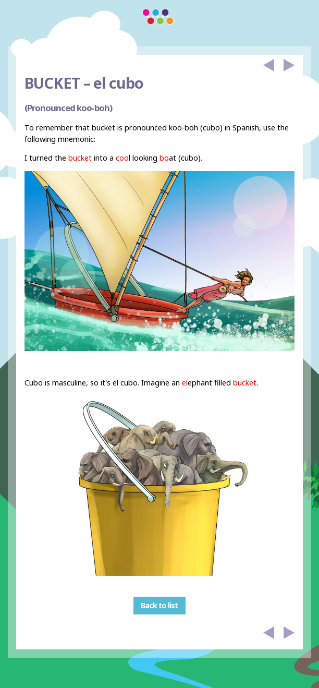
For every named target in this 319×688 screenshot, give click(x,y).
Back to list (159, 605)
